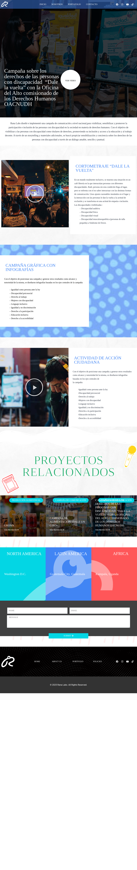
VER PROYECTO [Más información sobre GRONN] (11, 530)
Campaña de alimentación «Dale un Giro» (67, 522)
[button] (35, 193)
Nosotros (57, 4)
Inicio (43, 4)
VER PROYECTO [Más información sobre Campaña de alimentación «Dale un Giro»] (57, 530)
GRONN (9, 525)
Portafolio (74, 4)
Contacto (91, 4)
